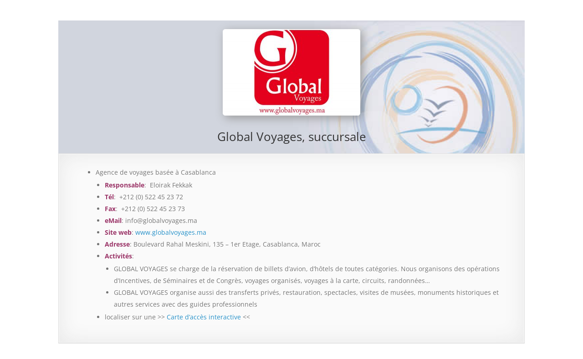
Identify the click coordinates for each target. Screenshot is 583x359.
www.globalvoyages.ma (170, 232)
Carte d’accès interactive (204, 317)
